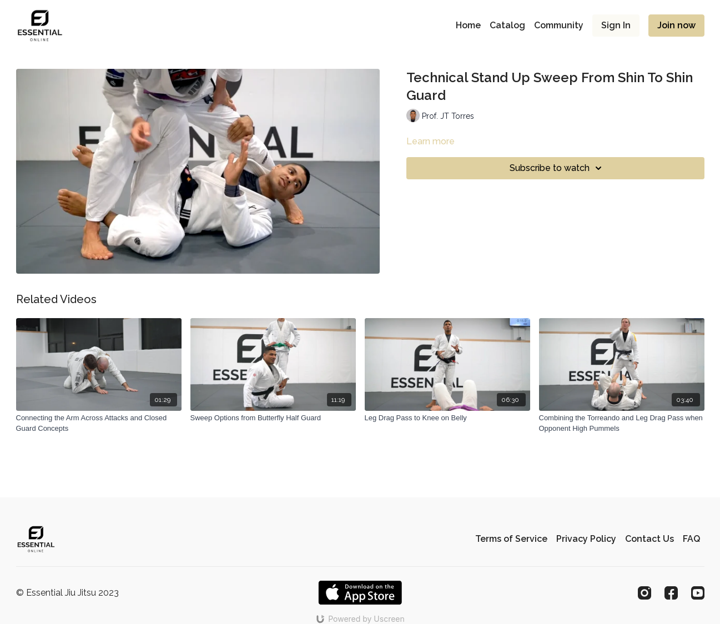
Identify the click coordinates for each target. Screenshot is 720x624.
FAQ (691, 539)
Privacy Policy (586, 539)
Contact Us (649, 539)
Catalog (507, 25)
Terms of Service (511, 539)
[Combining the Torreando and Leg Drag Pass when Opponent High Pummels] (621, 423)
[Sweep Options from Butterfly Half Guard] (273, 418)
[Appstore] (360, 592)
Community (558, 25)
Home (468, 25)
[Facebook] (671, 593)
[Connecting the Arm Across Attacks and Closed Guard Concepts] (99, 423)
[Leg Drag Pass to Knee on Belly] (447, 418)
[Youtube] (697, 593)
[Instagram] (644, 593)
